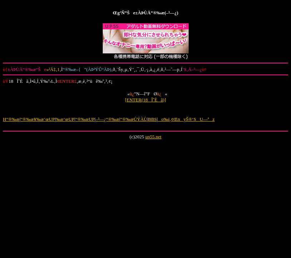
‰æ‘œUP (65, 119)
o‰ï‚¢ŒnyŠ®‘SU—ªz (186, 119)
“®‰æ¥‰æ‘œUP (37, 119)
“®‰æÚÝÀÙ (133, 119)
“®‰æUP (84, 119)
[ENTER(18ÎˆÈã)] (145, 99)
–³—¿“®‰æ (108, 119)
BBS (152, 119)
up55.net (153, 136)
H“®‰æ (11, 119)
